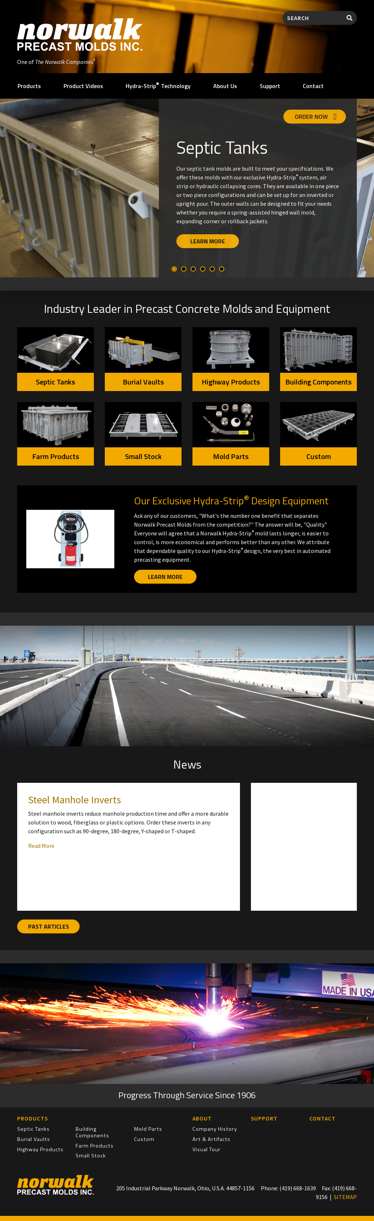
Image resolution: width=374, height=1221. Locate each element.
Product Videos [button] (83, 85)
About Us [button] (225, 85)
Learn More (207, 241)
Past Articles (48, 926)
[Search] (313, 18)
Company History (214, 1129)
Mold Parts (231, 456)
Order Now (316, 116)
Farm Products (55, 456)
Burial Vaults (143, 381)
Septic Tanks (55, 381)
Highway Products (231, 381)
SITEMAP (345, 1197)
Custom (318, 456)
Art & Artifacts (211, 1139)
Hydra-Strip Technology (158, 85)
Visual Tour (206, 1149)
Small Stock (143, 456)
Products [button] (29, 85)
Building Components (318, 381)
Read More (41, 845)
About (202, 1118)
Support (270, 85)
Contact (313, 85)
